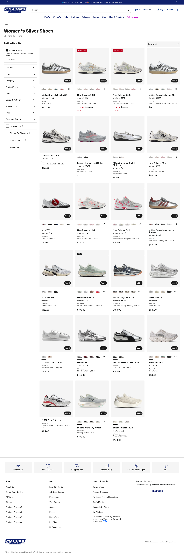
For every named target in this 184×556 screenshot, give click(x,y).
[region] (92, 2)
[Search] (81, 10)
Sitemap (9, 502)
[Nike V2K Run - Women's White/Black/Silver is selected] (44, 291)
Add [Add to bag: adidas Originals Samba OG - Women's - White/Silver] (67, 81)
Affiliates (9, 497)
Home (6, 25)
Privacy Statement (100, 492)
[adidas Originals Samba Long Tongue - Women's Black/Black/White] (157, 224)
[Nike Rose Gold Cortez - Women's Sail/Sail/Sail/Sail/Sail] (50, 357)
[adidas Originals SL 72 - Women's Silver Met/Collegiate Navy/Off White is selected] (115, 291)
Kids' (66, 17)
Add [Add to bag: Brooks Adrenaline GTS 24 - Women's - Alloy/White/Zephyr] (103, 149)
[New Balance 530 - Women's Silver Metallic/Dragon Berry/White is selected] (115, 224)
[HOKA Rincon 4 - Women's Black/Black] (169, 357)
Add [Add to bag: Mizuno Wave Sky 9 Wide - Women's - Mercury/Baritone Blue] (103, 413)
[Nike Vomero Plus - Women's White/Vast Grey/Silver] (85, 291)
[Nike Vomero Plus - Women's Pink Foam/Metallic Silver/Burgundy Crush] (98, 291)
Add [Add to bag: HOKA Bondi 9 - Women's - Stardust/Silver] (174, 283)
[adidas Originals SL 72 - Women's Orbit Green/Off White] (127, 291)
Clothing (75, 17)
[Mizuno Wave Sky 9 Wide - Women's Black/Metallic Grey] (85, 422)
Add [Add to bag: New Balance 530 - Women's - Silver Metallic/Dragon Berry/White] (139, 216)
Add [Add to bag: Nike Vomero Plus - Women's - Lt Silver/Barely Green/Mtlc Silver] (103, 283)
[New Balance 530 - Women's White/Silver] (127, 224)
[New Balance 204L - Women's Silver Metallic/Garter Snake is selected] (115, 89)
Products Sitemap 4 (14, 522)
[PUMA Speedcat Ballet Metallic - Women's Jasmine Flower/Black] (121, 157)
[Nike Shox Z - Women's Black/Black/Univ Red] (98, 357)
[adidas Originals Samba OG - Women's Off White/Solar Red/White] (62, 89)
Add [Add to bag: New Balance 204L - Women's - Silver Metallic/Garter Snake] (139, 81)
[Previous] (7, 2)
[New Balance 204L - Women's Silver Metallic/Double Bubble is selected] (79, 224)
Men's (47, 17)
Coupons (53, 507)
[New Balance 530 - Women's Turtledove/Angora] (133, 224)
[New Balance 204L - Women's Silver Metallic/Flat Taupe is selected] (79, 89)
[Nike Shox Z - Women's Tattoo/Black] (91, 357)
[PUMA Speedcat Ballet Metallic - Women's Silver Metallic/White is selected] (115, 157)
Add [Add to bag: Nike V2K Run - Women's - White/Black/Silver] (67, 283)
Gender (20, 68)
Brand (20, 74)
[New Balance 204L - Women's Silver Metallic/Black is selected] (151, 157)
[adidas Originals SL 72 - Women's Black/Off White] (133, 291)
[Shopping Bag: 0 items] (178, 10)
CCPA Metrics (98, 502)
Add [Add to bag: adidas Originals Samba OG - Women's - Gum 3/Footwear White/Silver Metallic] (174, 81)
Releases (86, 17)
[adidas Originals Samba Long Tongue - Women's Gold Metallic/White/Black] (163, 224)
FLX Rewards (132, 17)
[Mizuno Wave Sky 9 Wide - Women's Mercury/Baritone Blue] (98, 422)
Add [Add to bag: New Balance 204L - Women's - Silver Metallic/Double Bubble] (103, 216)
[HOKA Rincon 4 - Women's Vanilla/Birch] (157, 357)
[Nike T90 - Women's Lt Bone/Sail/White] (62, 224)
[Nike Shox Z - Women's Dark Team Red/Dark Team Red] (85, 357)
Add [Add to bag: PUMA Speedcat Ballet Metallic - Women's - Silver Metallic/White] (139, 149)
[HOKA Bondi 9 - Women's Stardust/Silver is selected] (151, 291)
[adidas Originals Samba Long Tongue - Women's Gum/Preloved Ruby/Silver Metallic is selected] (151, 224)
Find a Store (10, 59)
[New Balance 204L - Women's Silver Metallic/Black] (91, 89)
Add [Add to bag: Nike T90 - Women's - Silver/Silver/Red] (67, 216)
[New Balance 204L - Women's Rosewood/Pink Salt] (98, 89)
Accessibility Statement (103, 507)
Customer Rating (20, 119)
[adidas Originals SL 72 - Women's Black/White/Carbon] (121, 291)
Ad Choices (98, 512)
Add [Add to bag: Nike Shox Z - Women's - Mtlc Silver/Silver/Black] (103, 348)
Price (20, 113)
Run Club (53, 522)
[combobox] (81, 10)
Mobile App (54, 497)
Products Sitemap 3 (14, 517)
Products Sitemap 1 (14, 507)
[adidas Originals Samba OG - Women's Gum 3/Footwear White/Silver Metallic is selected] (151, 89)
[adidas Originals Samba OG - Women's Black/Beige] (50, 89)
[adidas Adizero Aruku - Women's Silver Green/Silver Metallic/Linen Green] (121, 422)
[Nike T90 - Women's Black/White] (50, 224)
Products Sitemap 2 (14, 512)
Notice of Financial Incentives (105, 497)
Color (20, 93)
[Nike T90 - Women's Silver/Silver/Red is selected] (44, 224)
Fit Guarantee (55, 527)
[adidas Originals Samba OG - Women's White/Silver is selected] (44, 89)
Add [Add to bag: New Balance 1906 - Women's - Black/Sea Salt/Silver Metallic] (67, 149)
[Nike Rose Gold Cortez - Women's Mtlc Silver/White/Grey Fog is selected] (44, 357)
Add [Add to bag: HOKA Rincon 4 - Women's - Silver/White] (174, 348)
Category (20, 81)
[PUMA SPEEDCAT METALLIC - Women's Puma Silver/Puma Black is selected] (115, 357)
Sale (104, 17)
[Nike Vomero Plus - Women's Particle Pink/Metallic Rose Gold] (91, 291)
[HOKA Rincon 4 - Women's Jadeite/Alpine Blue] (163, 357)
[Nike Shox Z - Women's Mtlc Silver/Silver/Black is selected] (79, 357)
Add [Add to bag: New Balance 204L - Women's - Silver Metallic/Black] (174, 149)
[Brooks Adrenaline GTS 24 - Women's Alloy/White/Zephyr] (85, 157)
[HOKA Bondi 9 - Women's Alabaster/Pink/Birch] (163, 291)
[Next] (176, 2)
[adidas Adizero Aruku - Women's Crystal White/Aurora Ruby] (127, 422)
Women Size (20, 106)
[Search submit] (128, 10)
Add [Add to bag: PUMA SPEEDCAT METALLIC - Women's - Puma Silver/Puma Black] (139, 348)
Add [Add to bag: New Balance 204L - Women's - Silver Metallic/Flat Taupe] (103, 81)
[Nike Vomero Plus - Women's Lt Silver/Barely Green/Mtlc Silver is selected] (79, 291)
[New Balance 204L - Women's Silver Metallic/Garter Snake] (169, 157)
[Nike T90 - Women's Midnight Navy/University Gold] (56, 224)
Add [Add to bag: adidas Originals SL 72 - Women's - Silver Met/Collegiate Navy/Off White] (139, 283)
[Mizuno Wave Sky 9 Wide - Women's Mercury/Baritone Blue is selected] (79, 422)
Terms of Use (98, 487)
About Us (10, 487)
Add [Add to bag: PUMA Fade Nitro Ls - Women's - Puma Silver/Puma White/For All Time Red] (67, 413)
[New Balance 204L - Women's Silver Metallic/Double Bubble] (85, 89)
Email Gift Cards (56, 487)
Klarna (52, 512)
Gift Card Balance (56, 492)
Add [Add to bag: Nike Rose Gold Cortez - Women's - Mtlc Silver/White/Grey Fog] (67, 348)
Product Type (20, 87)
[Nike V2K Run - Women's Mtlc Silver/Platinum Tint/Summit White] (50, 291)
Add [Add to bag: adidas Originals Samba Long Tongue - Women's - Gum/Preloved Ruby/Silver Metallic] (174, 216)
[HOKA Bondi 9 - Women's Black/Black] (169, 291)
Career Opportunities (14, 492)
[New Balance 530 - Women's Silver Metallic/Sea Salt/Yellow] (121, 224)
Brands (96, 17)
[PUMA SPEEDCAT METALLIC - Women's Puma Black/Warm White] (121, 357)
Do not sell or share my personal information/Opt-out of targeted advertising (107, 519)
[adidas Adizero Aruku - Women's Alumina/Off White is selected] (115, 422)
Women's (57, 17)
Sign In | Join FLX (165, 10)
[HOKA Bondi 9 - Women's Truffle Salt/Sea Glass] (157, 291)
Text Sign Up (54, 502)
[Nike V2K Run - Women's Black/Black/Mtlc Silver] (56, 291)
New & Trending (116, 17)
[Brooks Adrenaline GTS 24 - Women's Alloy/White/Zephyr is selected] (79, 157)
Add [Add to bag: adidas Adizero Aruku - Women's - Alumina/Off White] (139, 413)
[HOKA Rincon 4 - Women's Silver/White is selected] (151, 357)
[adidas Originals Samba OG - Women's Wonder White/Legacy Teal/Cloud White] (56, 89)
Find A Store (54, 517)
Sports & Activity (20, 100)
